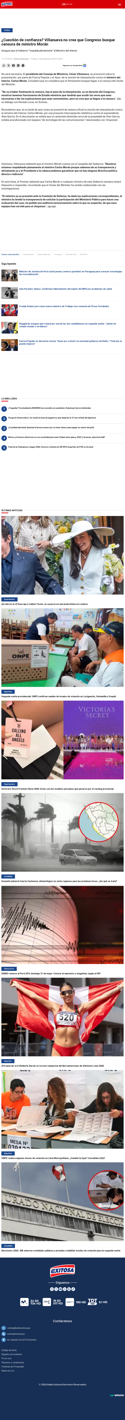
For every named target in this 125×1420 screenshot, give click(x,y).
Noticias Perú (71, 254)
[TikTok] (73, 1289)
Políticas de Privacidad (12, 1366)
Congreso (58, 254)
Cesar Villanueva (43, 254)
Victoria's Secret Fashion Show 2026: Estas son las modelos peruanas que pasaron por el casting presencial (57, 789)
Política (7, 30)
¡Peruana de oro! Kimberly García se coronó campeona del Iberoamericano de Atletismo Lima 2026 (52, 1066)
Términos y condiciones (12, 1362)
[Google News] (69, 1289)
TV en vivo (6, 1358)
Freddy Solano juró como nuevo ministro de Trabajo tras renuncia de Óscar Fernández (64, 306)
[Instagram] (65, 1289)
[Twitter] (56, 1289)
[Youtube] (60, 1289)
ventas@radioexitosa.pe (18, 1328)
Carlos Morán (28, 254)
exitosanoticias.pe (16, 1334)
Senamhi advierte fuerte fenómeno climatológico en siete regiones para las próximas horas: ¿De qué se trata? (59, 881)
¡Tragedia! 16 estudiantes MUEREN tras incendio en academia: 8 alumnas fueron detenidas (49, 408)
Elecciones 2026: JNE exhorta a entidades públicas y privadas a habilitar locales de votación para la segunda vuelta (60, 1250)
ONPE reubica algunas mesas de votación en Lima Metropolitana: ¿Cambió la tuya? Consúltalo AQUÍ (53, 1158)
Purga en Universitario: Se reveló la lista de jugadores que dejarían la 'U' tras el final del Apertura (52, 418)
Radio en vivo (7, 1370)
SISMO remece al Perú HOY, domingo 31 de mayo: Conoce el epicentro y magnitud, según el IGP (51, 973)
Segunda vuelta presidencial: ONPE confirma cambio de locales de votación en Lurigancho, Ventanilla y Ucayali (58, 696)
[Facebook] (52, 1289)
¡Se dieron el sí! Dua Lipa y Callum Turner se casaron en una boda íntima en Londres (44, 604)
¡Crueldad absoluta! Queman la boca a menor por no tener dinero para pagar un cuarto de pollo (51, 427)
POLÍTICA (83, 254)
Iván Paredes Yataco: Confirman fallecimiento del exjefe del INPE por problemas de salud (65, 289)
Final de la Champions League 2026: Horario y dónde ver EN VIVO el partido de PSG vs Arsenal (50, 447)
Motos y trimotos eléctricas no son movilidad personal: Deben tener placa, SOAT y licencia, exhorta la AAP (56, 437)
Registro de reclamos (11, 1354)
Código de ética (8, 1350)
